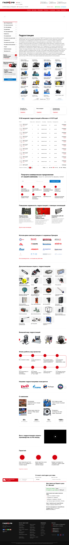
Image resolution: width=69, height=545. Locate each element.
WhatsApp (58, 6)
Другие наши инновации (25, 227)
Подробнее (23, 112)
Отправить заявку (55, 181)
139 (51, 167)
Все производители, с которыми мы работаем (30, 258)
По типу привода (7, 27)
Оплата (29, 10)
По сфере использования (9, 44)
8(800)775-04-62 (57, 528)
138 (49, 167)
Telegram (64, 6)
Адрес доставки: (54, 477)
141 (55, 167)
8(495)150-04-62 (55, 530)
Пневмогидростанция (23, 534)
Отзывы (58, 10)
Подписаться (10, 79)
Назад (44, 167)
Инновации (40, 10)
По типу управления (8, 31)
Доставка (34, 10)
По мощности (7, 40)
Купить (65, 125)
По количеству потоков (9, 42)
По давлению (7, 29)
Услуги (5, 46)
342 (61, 167)
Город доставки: (38, 477)
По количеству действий (9, 38)
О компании (52, 10)
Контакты (63, 10)
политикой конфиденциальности (48, 543)
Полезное (46, 10)
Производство (7, 51)
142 (57, 167)
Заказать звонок (50, 6)
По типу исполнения (8, 25)
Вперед (64, 167)
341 (59, 167)
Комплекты (6, 33)
